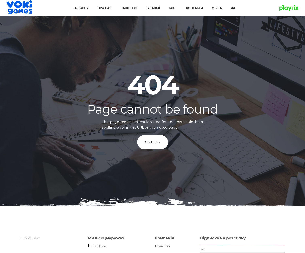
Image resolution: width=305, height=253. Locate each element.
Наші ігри (128, 8)
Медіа (217, 8)
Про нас (104, 8)
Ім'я (202, 249)
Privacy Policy (30, 237)
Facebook (97, 246)
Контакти (194, 8)
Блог (173, 8)
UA (233, 8)
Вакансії (152, 8)
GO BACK (152, 142)
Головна (81, 8)
